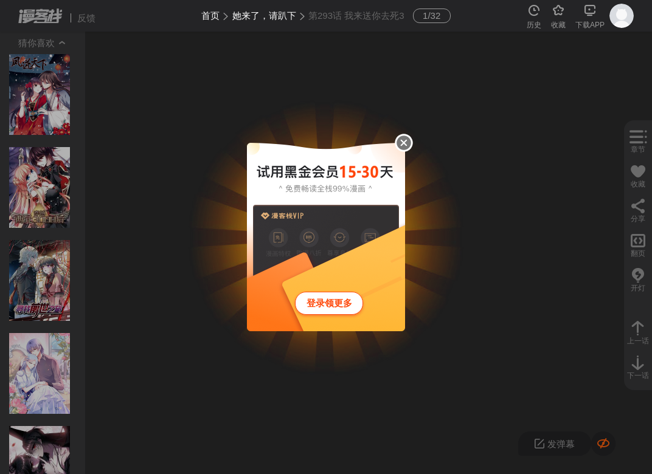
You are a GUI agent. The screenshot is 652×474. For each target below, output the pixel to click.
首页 (210, 15)
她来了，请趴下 (264, 15)
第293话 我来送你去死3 (356, 15)
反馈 (86, 17)
